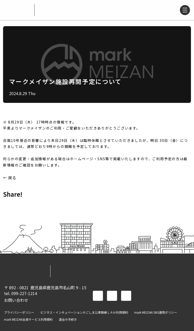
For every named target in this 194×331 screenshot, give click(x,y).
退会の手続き (68, 319)
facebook (98, 296)
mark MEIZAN (17, 10)
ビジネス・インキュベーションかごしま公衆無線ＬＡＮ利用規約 (84, 312)
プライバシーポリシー (19, 312)
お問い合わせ (16, 300)
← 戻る (9, 178)
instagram (126, 296)
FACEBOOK (9, 205)
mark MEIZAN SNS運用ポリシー (155, 312)
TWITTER (22, 205)
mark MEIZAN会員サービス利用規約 (28, 319)
